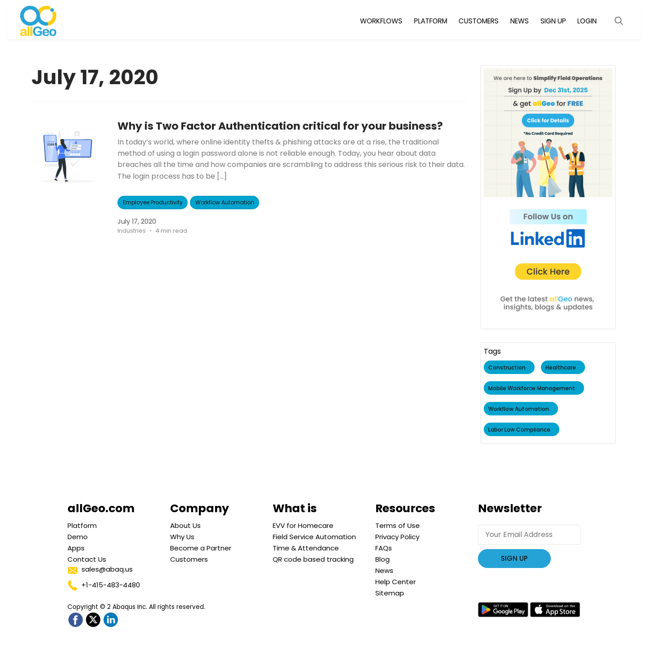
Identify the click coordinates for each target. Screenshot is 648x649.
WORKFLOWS (381, 21)
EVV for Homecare (303, 525)
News (384, 570)
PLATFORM (430, 21)
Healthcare (561, 367)
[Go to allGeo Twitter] (93, 620)
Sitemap (389, 593)
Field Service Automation (314, 536)
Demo (78, 536)
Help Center (395, 581)
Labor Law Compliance (520, 429)
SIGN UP (553, 21)
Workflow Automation (224, 202)
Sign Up (514, 558)
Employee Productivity (153, 202)
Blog (382, 559)
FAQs (383, 548)
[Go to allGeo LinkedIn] (110, 620)
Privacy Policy (397, 536)
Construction (507, 367)
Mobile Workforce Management (532, 388)
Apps (76, 548)
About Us (185, 525)
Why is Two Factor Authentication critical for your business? (284, 125)
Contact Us (87, 559)
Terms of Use (397, 525)
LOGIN (587, 21)
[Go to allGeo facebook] (75, 620)
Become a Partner (200, 548)
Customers (189, 559)
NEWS (519, 21)
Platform (82, 525)
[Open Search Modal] (619, 21)
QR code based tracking (313, 559)
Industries (132, 231)
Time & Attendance (306, 548)
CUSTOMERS (479, 21)
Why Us (182, 536)
